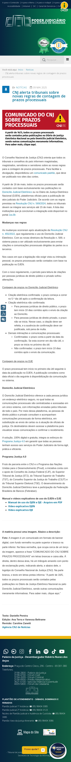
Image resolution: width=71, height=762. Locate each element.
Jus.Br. (12, 215)
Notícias (30, 69)
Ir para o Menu (27, 2)
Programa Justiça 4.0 (13, 441)
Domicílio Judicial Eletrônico (17, 192)
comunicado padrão (44, 173)
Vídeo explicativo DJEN (21, 506)
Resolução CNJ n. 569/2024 (31, 203)
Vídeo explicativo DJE (20, 510)
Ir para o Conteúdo (10, 2)
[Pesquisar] (52, 59)
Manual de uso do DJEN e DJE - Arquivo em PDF (35, 502)
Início (20, 69)
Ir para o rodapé (44, 2)
